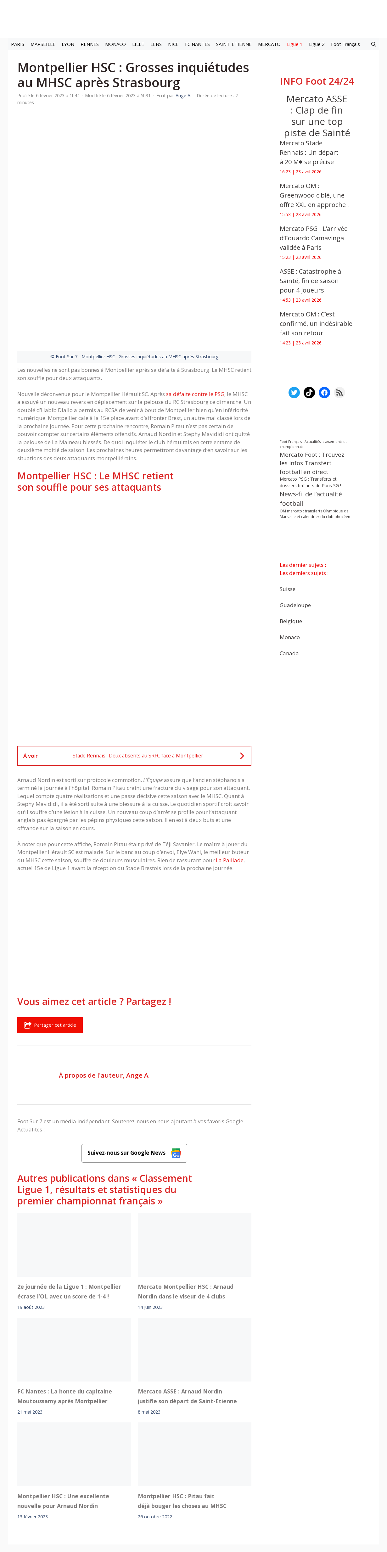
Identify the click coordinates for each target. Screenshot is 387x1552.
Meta (204, 1476)
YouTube (270, 1476)
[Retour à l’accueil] (193, 18)
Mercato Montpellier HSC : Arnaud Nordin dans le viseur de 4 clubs (185, 1213)
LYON (68, 44)
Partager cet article (50, 947)
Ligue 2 (317, 44)
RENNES (90, 44)
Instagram (226, 1476)
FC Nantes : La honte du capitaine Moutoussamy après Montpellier (64, 1317)
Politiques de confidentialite (214, 1493)
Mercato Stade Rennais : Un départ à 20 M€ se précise (309, 152)
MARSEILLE (43, 44)
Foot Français (345, 44)
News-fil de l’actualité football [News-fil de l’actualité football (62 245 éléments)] (311, 499)
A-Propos (126, 1493)
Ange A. (138, 997)
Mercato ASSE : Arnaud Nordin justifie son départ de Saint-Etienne (187, 1317)
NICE (173, 44)
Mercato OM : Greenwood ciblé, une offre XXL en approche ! (314, 195)
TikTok (248, 1476)
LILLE (138, 44)
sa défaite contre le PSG (195, 316)
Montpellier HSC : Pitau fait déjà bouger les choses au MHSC (182, 1422)
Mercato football (130, 1476)
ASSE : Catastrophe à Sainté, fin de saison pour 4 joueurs (310, 280)
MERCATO (269, 44)
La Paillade (230, 782)
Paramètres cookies (306, 1476)
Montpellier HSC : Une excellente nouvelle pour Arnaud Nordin (63, 1422)
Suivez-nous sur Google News (134, 1075)
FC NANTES (197, 44)
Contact (160, 1493)
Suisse (287, 589)
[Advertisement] (134, 469)
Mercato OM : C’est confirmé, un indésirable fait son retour (316, 323)
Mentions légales (82, 1493)
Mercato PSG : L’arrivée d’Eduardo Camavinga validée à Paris (314, 238)
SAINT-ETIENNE (234, 44)
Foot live (98, 1476)
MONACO (115, 44)
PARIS (17, 44)
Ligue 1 (295, 44)
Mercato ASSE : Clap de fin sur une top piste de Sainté (317, 115)
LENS (156, 44)
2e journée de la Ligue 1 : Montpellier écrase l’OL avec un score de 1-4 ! (69, 1213)
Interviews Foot (170, 1476)
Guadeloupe (295, 605)
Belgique (291, 621)
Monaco (290, 637)
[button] (373, 44)
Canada (289, 653)
